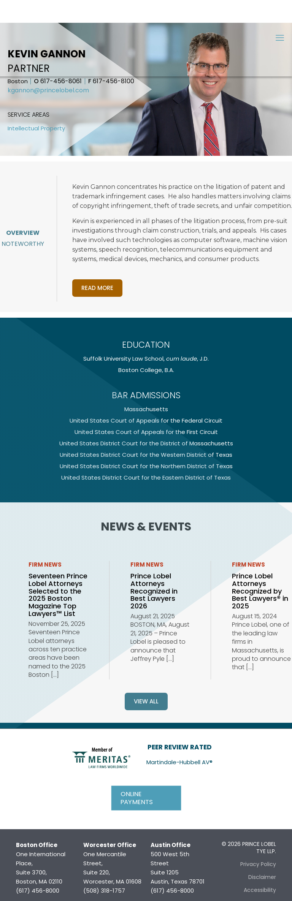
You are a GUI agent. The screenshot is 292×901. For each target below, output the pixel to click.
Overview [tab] (23, 232)
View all (146, 701)
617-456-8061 (58, 81)
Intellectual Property (36, 128)
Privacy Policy (258, 864)
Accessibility (260, 890)
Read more (97, 288)
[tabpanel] (182, 237)
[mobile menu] (279, 38)
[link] (101, 757)
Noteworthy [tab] (23, 243)
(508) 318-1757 (104, 891)
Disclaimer (262, 877)
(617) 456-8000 (37, 891)
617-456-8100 (111, 81)
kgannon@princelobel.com (48, 90)
